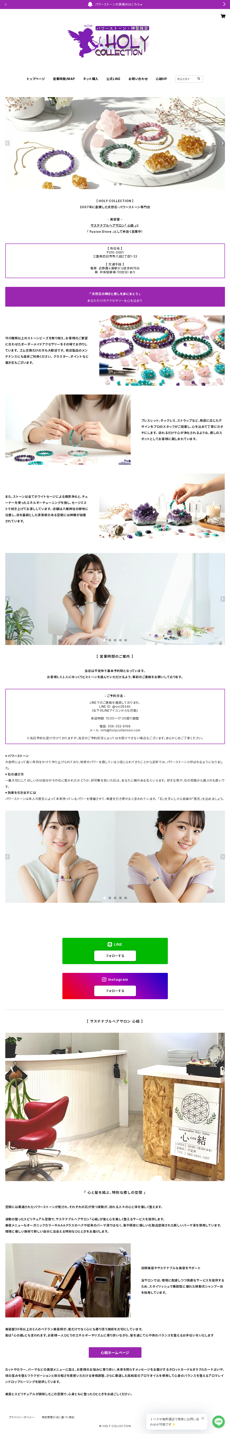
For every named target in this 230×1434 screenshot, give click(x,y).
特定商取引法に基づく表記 (58, 1417)
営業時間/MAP (64, 79)
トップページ (36, 79)
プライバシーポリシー (22, 1417)
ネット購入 (90, 79)
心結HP (161, 79)
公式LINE (113, 79)
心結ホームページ (115, 1352)
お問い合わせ (138, 79)
